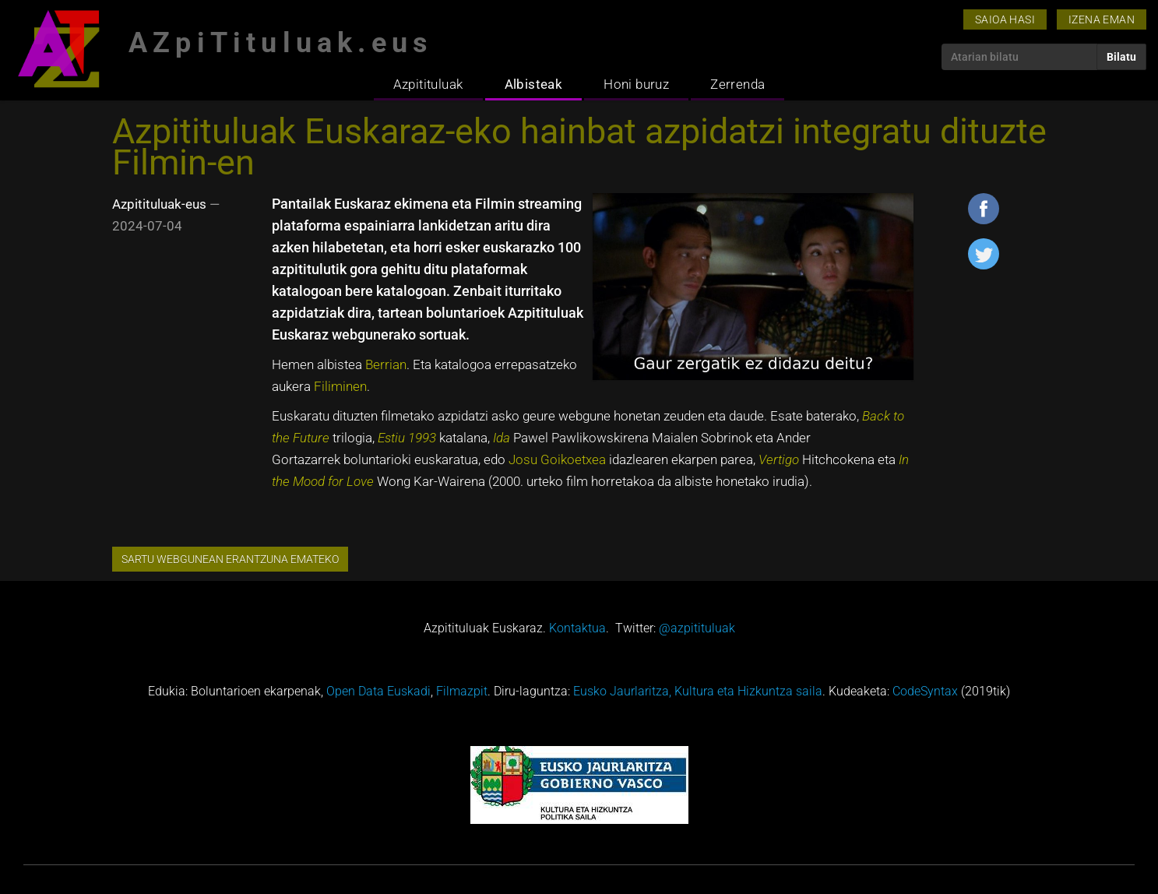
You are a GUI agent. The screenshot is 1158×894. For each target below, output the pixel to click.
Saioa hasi (1005, 19)
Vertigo (779, 459)
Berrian (386, 364)
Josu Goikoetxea (557, 459)
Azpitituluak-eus (159, 204)
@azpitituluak (697, 628)
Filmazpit (461, 691)
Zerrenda (737, 84)
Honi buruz (636, 84)
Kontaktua (577, 628)
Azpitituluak (428, 84)
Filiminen (340, 386)
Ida (501, 437)
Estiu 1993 (407, 437)
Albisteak (534, 84)
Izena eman (1101, 19)
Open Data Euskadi (378, 691)
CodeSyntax (925, 691)
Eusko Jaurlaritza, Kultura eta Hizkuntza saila (697, 691)
